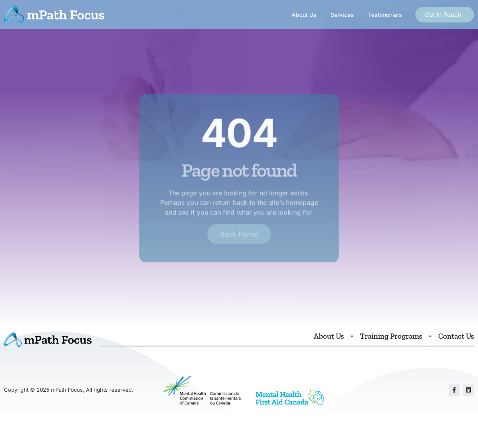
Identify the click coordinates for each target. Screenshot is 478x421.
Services (342, 14)
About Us (304, 14)
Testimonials (385, 14)
